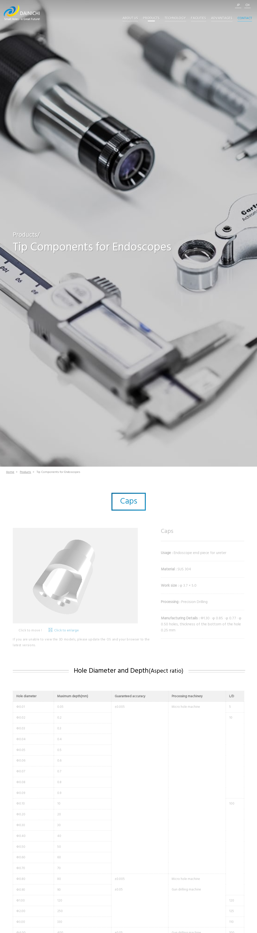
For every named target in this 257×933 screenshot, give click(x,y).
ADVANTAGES (221, 18)
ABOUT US (130, 18)
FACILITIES (198, 18)
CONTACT (244, 18)
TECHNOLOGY (175, 18)
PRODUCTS (151, 18)
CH (247, 5)
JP (238, 5)
